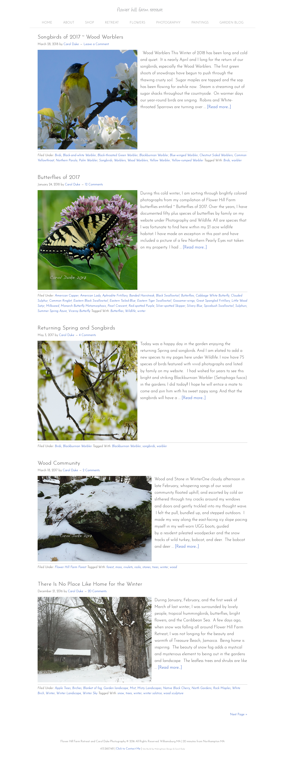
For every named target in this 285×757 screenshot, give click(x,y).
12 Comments (94, 184)
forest (110, 567)
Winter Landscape (68, 693)
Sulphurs (241, 306)
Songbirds (105, 160)
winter (141, 311)
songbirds (148, 446)
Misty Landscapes (149, 688)
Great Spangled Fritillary (213, 300)
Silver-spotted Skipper (170, 306)
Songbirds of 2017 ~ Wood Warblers (80, 37)
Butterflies (187, 295)
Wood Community (59, 463)
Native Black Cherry (176, 688)
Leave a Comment (96, 44)
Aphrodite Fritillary (115, 295)
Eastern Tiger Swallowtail (154, 300)
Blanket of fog (92, 688)
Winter (50, 693)
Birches (77, 688)
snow (121, 693)
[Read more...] (219, 107)
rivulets (128, 567)
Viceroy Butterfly (79, 311)
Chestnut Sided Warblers (216, 155)
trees (155, 567)
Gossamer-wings (184, 300)
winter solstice (152, 693)
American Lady (90, 295)
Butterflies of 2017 (59, 177)
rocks (137, 567)
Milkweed (52, 306)
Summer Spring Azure (52, 311)
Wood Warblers (137, 160)
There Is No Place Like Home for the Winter (90, 584)
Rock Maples (222, 688)
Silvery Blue (194, 306)
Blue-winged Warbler (184, 155)
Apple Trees (63, 688)
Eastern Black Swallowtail (90, 300)
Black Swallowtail (168, 295)
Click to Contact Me (128, 748)
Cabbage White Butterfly (212, 295)
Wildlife (130, 311)
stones (146, 567)
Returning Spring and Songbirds (76, 328)
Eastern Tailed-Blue (123, 300)
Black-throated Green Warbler (118, 155)
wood (173, 567)
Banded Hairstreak (141, 295)
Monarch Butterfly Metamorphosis (83, 306)
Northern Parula (66, 160)
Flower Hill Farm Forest (70, 567)
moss (118, 567)
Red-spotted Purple (141, 306)
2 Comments (91, 470)
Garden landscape (116, 688)
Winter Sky (90, 693)
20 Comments (97, 591)
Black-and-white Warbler (79, 155)
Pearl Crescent (117, 306)
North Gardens (202, 688)
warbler (237, 160)
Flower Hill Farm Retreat (142, 12)
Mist (133, 688)
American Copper (67, 295)
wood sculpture (173, 693)
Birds (58, 155)
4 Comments (87, 335)
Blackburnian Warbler (153, 155)
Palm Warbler (88, 160)
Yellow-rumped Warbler (187, 160)
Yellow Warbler (160, 160)
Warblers (120, 160)
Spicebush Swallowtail (219, 306)
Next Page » (238, 714)
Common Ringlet (60, 300)
